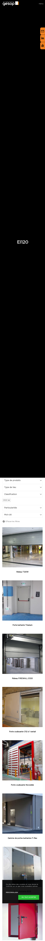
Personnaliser (12, 892)
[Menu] (40, 3)
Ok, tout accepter (28, 897)
